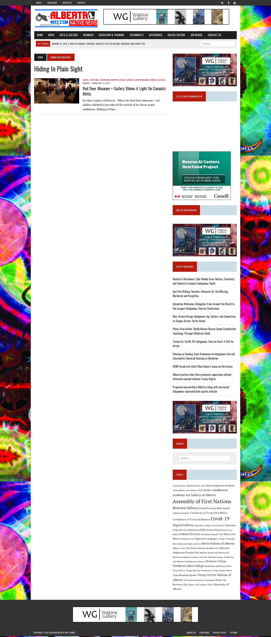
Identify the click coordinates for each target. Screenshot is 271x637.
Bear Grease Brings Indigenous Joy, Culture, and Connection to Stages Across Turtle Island (204, 319)
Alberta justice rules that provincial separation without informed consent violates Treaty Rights (202, 377)
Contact (81, 2)
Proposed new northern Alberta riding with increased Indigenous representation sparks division (201, 390)
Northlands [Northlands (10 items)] (210, 567)
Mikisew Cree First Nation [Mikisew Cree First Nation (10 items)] (185, 549)
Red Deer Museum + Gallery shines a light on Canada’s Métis (123, 91)
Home (39, 35)
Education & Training (111, 35)
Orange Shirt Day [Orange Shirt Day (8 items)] (193, 571)
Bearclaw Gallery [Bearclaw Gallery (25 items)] (185, 509)
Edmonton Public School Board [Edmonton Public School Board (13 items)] (205, 530)
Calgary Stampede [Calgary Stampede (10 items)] (181, 514)
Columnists (136, 35)
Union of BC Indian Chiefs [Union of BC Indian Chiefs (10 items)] (201, 585)
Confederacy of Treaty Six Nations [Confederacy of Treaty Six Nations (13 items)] (191, 520)
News (51, 35)
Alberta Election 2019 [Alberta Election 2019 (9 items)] (195, 486)
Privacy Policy (219, 633)
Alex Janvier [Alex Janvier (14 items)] (205, 491)
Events (114, 80)
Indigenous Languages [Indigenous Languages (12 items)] (206, 539)
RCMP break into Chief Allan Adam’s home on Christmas (203, 367)
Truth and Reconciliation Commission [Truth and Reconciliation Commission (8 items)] (199, 581)
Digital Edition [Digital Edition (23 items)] (183, 526)
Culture (104, 80)
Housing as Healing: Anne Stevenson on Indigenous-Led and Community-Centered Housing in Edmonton (204, 357)
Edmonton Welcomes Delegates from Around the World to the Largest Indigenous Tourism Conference (204, 307)
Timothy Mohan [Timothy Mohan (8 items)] (225, 571)
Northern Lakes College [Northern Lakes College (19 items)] (188, 567)
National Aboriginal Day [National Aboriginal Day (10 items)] (208, 549)
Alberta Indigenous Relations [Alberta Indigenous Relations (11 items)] (220, 486)
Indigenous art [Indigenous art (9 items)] (187, 540)
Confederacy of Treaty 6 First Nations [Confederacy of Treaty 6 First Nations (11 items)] (209, 514)
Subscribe (52, 2)
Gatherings (155, 35)
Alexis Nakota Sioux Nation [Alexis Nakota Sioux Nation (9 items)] (185, 491)
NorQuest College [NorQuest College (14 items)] (216, 562)
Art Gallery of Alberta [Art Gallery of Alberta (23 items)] (201, 496)
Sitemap (233, 633)
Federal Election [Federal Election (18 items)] (189, 535)
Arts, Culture (90, 80)
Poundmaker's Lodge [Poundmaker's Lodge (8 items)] (209, 571)
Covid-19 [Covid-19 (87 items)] (220, 520)
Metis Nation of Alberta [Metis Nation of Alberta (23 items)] (218, 544)
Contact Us (214, 35)
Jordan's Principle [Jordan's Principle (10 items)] (227, 539)
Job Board (196, 35)
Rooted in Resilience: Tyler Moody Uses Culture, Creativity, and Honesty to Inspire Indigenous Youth (204, 282)
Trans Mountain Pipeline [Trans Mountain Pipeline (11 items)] (185, 576)
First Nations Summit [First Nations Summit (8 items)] (209, 535)
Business (87, 35)
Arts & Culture (68, 35)
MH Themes (70, 633)
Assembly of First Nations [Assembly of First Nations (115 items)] (202, 502)
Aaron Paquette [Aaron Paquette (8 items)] (179, 487)
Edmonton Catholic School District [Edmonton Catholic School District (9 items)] (210, 526)
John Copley (126, 80)
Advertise (67, 2)
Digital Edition (175, 35)
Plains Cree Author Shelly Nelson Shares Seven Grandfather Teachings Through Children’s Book (204, 332)
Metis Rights (141, 80)
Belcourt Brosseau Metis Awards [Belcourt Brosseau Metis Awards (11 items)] (214, 509)
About (39, 2)
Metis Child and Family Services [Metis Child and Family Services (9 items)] (187, 545)
